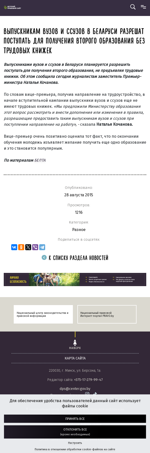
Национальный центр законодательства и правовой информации (42, 315)
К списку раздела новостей (75, 258)
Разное (79, 229)
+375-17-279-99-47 (88, 380)
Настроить (75, 443)
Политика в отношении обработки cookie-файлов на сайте (75, 449)
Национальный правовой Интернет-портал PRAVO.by (97, 315)
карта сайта (75, 358)
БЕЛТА (39, 160)
